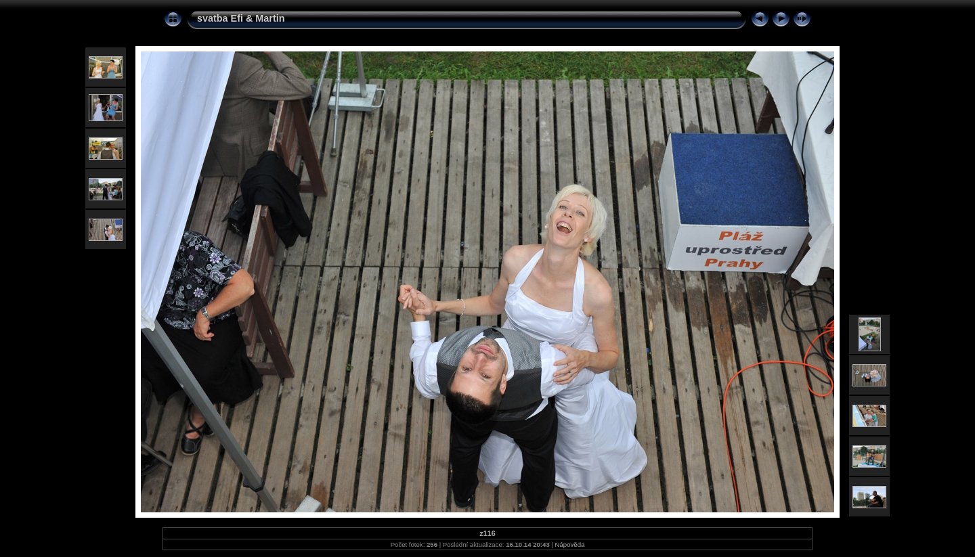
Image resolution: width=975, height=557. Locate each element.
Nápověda (570, 544)
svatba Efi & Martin (241, 18)
